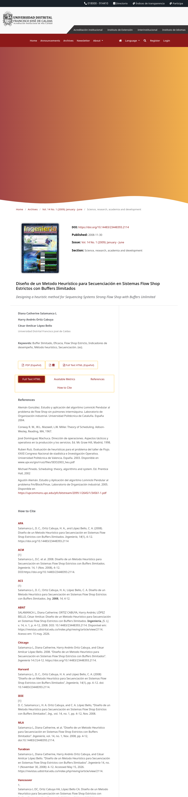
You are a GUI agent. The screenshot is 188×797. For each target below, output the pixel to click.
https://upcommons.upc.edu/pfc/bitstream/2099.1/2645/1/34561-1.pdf (62, 493)
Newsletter (83, 40)
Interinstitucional (144, 30)
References (97, 379)
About (97, 40)
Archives (68, 40)
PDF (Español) (33, 365)
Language (131, 40)
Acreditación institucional (80, 30)
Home (33, 40)
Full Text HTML (31, 379)
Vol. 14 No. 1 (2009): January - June (62, 209)
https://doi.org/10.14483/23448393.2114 (103, 227)
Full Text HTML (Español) (80, 365)
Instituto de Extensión (115, 30)
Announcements (50, 40)
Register (155, 40)
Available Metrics (64, 379)
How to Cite (64, 387)
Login (166, 40)
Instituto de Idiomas (173, 30)
